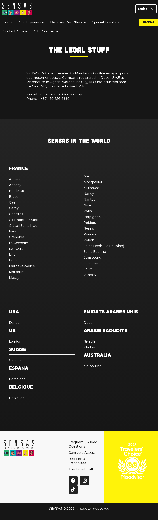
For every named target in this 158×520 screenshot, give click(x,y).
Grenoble (16, 237)
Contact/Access (15, 31)
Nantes (89, 200)
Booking (148, 22)
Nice (87, 205)
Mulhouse (92, 188)
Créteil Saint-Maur (24, 226)
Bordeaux (17, 191)
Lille (12, 255)
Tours (88, 269)
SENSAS (58, 140)
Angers (15, 179)
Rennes (90, 234)
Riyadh (89, 341)
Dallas (14, 323)
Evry (12, 231)
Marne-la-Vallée (22, 266)
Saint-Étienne (95, 252)
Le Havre (16, 249)
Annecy (15, 185)
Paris (88, 211)
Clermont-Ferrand (23, 220)
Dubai (145, 9)
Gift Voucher (44, 31)
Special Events (104, 22)
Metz (88, 176)
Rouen (89, 240)
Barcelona (17, 379)
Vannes (90, 275)
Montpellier (93, 182)
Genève (15, 360)
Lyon (13, 260)
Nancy (89, 194)
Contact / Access (82, 453)
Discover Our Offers (66, 22)
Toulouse (91, 263)
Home (8, 22)
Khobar (90, 347)
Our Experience (31, 22)
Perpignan (92, 217)
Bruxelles (16, 398)
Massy (14, 278)
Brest (13, 197)
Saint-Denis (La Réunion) (104, 246)
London (15, 341)
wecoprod (101, 509)
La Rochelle (18, 243)
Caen (13, 202)
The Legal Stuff (81, 469)
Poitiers (90, 223)
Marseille (16, 272)
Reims (89, 228)
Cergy (14, 208)
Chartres (16, 214)
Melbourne (92, 366)
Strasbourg (92, 257)
